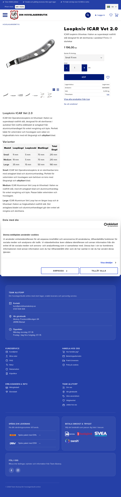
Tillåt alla (99, 271)
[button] (5, 15)
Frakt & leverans (70, 360)
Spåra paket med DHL (23, 435)
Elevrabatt (11, 392)
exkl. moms (20, 7)
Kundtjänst (11, 351)
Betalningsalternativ (71, 356)
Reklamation (12, 369)
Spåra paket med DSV (23, 443)
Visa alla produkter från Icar (77, 99)
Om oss (67, 387)
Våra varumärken (70, 396)
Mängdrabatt (12, 387)
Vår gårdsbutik (69, 392)
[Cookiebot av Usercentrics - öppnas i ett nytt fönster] (106, 225)
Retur (9, 365)
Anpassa (60, 271)
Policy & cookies (70, 365)
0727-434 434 (19, 309)
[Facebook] (11, 470)
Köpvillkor (11, 373)
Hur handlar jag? (70, 351)
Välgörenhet (68, 400)
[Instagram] (18, 470)
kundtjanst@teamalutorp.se (24, 306)
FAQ (9, 360)
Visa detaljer (106, 262)
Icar (108, 94)
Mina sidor (11, 356)
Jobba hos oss (69, 405)
